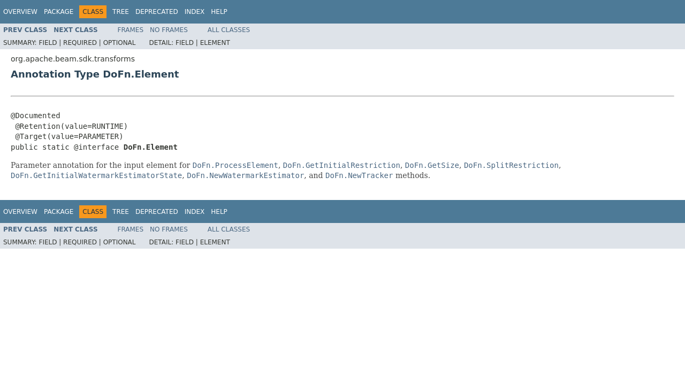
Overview (20, 12)
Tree (120, 12)
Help (219, 12)
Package (58, 12)
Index (195, 12)
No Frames (169, 30)
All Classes (229, 30)
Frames (131, 30)
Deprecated (156, 12)
